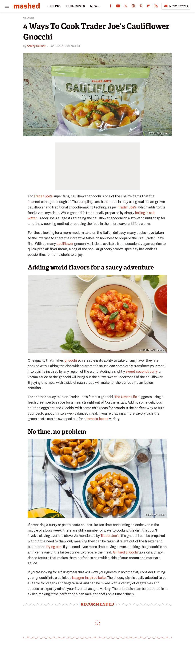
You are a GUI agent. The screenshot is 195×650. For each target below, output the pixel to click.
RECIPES (54, 6)
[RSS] (156, 7)
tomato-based (97, 419)
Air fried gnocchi (125, 552)
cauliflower (65, 243)
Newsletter (176, 6)
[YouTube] (118, 7)
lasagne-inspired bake (88, 577)
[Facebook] (110, 7)
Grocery (28, 18)
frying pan (54, 547)
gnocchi (71, 360)
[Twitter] (125, 7)
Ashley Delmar (36, 46)
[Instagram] (133, 7)
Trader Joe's (43, 196)
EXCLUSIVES (75, 6)
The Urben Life (125, 397)
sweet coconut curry (142, 371)
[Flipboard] (148, 7)
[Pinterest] (141, 7)
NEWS (94, 6)
